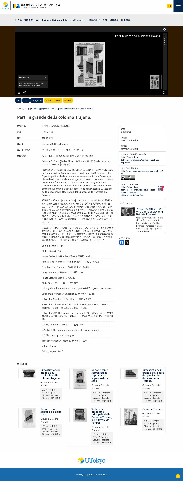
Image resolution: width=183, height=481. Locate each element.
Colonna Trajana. (152, 409)
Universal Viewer (53, 100)
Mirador (67, 100)
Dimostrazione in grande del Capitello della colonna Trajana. (50, 374)
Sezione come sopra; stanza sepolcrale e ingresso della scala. (100, 375)
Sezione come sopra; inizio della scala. (50, 411)
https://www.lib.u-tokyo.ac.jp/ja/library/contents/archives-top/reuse (140, 160)
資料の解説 (94, 20)
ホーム (20, 108)
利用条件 (114, 20)
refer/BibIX (37, 100)
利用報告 (125, 20)
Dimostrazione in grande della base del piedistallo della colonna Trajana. (153, 375)
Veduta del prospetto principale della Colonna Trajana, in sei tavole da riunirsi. (101, 415)
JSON (26, 100)
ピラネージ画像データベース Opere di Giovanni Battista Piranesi (49, 20)
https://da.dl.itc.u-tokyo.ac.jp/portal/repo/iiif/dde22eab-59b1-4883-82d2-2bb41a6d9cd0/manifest (138, 191)
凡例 (104, 20)
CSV (18, 100)
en (169, 6)
